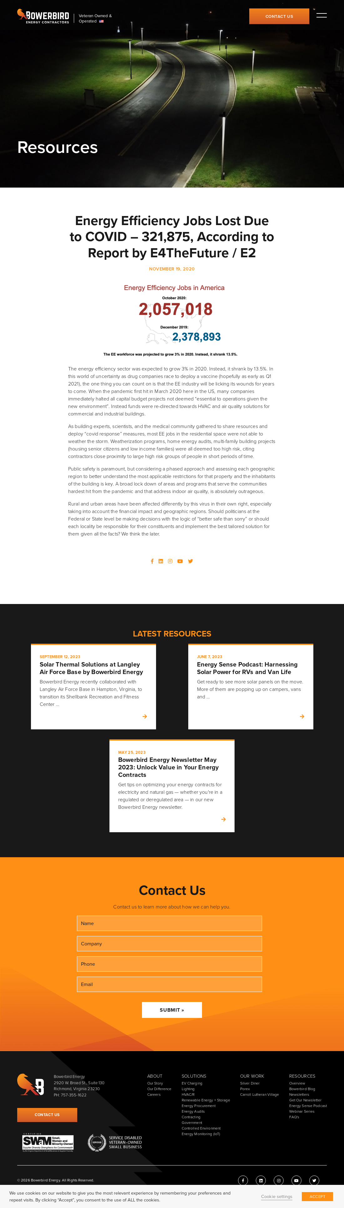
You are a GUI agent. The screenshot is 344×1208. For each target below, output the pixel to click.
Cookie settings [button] (276, 1196)
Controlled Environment (201, 1128)
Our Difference (159, 1089)
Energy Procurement (198, 1106)
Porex (245, 1089)
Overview (297, 1083)
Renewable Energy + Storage (206, 1100)
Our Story (155, 1083)
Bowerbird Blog (302, 1089)
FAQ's (294, 1117)
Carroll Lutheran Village (259, 1094)
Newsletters (299, 1094)
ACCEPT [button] (317, 1197)
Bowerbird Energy (43, 16)
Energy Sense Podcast (308, 1106)
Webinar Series (302, 1111)
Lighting (188, 1089)
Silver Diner (250, 1083)
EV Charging (192, 1083)
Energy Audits (193, 1111)
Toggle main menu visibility (321, 15)
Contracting (191, 1117)
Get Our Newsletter (305, 1100)
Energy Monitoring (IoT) (201, 1134)
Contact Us (279, 16)
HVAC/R (188, 1094)
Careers (154, 1094)
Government (192, 1122)
